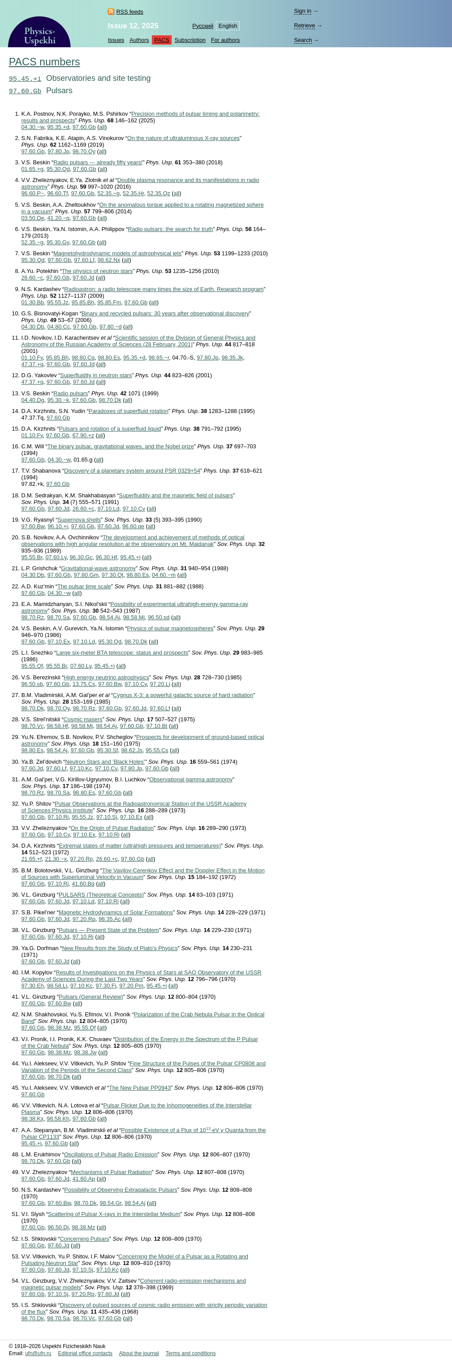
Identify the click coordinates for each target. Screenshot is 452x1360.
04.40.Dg (32, 400)
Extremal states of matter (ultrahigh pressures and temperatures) (140, 845)
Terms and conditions (190, 1353)
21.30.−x (56, 859)
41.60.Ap (83, 1178)
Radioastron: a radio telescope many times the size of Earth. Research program (164, 289)
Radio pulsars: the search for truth (170, 229)
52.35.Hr (133, 193)
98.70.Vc (32, 726)
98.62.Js (131, 750)
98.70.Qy (83, 151)
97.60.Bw (33, 526)
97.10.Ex (59, 641)
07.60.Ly (56, 557)
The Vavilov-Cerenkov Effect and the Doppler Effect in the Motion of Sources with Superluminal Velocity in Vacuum (143, 873)
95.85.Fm (109, 302)
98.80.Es (109, 357)
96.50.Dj (58, 1227)
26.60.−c (32, 277)
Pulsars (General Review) (91, 996)
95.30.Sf (107, 750)
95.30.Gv (57, 242)
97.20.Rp (81, 859)
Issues (116, 40)
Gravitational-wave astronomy (98, 568)
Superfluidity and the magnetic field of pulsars (176, 495)
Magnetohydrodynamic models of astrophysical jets (117, 253)
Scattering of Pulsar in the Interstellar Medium (114, 1214)
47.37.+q (32, 364)
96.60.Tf (57, 193)
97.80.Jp (58, 151)
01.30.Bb (32, 302)
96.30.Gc (81, 557)
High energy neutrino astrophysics (106, 677)
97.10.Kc (81, 768)
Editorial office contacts (85, 1353)
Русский (202, 26)
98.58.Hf (57, 726)
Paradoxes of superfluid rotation (129, 411)
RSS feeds (129, 11)
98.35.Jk (232, 357)
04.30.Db (32, 326)
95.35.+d (58, 127)
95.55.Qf (32, 666)
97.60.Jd (83, 277)
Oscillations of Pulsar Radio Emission (111, 1154)
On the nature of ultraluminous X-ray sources (183, 138)
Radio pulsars (70, 393)
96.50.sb (32, 684)
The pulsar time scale (84, 586)
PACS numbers (44, 62)
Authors (139, 40)
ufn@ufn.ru (38, 1353)
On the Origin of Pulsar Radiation (112, 828)
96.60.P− (32, 193)
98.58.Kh (58, 1118)
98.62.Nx (109, 260)
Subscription (189, 40)
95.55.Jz (57, 302)
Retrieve (304, 25)
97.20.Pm (131, 985)
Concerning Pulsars (84, 1238)
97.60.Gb (25, 91)
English (227, 26)
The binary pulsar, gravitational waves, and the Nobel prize (120, 446)
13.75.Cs (83, 684)
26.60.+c (83, 508)
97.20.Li (160, 684)
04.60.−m (164, 575)
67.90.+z (83, 435)
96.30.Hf (106, 557)
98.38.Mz (59, 1027)
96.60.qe (133, 526)
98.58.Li (57, 985)
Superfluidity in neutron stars (96, 375)
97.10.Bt (156, 726)
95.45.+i (25, 79)
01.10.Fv (32, 357)
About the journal (139, 1353)
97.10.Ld (109, 508)
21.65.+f (31, 859)
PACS (162, 40)
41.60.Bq (83, 883)
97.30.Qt (112, 575)
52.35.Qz (158, 193)
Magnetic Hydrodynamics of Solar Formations (116, 912)
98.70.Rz (32, 617)
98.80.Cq (83, 357)
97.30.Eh (32, 985)
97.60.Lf (84, 260)
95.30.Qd (58, 169)
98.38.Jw (85, 1052)
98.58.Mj (134, 617)
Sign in (302, 11)
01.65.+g (32, 169)
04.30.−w (32, 127)
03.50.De (32, 218)
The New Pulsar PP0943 (140, 1087)
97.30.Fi (106, 985)
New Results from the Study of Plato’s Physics (119, 948)
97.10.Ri (58, 817)
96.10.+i (58, 526)
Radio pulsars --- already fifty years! (98, 162)
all (102, 127)
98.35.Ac (109, 919)
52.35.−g (109, 193)
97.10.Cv (134, 508)
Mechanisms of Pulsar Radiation (111, 1172)
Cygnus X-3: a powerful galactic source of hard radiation (183, 695)
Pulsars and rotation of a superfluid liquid (110, 428)
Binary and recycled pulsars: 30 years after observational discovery (165, 313)
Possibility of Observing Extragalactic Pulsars (120, 1189)
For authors (225, 40)
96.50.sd (159, 617)
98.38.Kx (32, 1118)
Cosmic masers (83, 719)
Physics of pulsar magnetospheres (170, 628)
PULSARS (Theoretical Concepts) (101, 894)
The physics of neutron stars (97, 271)
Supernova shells (79, 519)
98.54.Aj (109, 617)
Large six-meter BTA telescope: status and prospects (122, 652)
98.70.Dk (110, 400)
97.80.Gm (86, 575)
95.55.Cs (157, 750)
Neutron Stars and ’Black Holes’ (105, 761)
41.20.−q (58, 218)
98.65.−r (159, 357)
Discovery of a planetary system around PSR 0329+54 (132, 470)
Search (303, 40)
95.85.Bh (83, 302)
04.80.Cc (58, 326)
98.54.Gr (110, 1203)
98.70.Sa (58, 617)
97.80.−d (110, 326)
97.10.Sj (106, 817)
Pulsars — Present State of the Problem (109, 930)
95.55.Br (31, 557)
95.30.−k (58, 400)
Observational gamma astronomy (190, 779)
